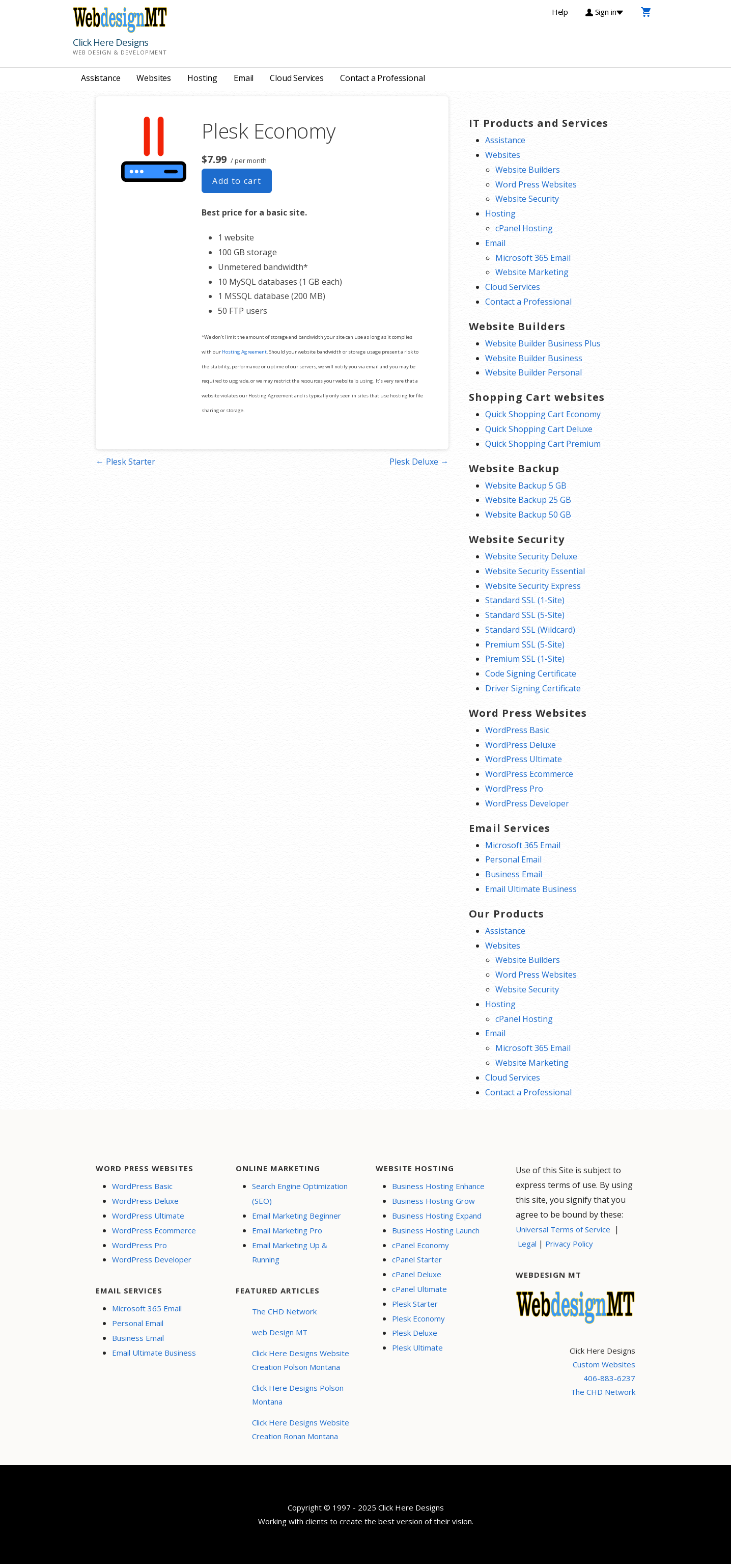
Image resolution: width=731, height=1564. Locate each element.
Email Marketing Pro (287, 1230)
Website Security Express (533, 585)
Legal (527, 1243)
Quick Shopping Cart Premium (543, 443)
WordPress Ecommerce (529, 773)
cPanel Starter (417, 1259)
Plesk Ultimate (417, 1347)
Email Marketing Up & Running (289, 1252)
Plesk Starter (415, 1304)
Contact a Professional (382, 78)
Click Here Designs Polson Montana (298, 1395)
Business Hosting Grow (433, 1201)
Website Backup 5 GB (526, 485)
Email (244, 78)
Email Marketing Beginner (296, 1215)
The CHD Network (284, 1311)
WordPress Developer (527, 803)
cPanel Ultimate (419, 1289)
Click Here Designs (110, 42)
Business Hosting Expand (437, 1215)
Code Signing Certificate (530, 673)
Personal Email (513, 859)
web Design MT (279, 1332)
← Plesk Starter (125, 461)
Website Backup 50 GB (528, 514)
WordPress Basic (517, 730)
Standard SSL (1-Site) (525, 600)
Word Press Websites (536, 184)
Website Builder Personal (533, 372)
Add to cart (236, 180)
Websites (153, 78)
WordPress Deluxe (520, 744)
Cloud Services (297, 78)
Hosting (202, 78)
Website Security (527, 198)
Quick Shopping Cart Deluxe (539, 429)
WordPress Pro (514, 788)
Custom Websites (604, 1364)
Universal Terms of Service (563, 1229)
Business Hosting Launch (436, 1230)
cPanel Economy (420, 1245)
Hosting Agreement (244, 351)
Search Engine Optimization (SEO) (300, 1193)
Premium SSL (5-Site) (525, 644)
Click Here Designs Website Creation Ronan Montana (300, 1429)
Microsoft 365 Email (533, 257)
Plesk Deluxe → (418, 461)
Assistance (100, 78)
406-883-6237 (609, 1378)
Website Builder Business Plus (543, 343)
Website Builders (527, 169)
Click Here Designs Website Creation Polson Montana (300, 1360)
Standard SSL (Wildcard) (530, 629)
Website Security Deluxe (531, 556)
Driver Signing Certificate (533, 688)
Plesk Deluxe (414, 1333)
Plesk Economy (418, 1318)
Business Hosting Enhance (438, 1186)
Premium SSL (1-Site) (525, 658)
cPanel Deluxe (416, 1274)
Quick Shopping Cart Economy (543, 414)
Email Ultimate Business (531, 889)
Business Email (513, 874)
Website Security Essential (535, 571)
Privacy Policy (569, 1243)
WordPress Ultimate (523, 759)
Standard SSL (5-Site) (525, 615)
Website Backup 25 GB (528, 499)
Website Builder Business (533, 358)
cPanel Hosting (524, 228)
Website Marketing (532, 272)
